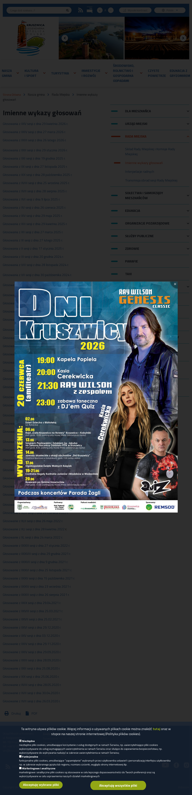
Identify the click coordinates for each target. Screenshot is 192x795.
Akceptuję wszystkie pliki (118, 785)
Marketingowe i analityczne (38, 768)
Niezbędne (28, 741)
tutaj (156, 728)
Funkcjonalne (30, 757)
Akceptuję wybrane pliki (41, 785)
